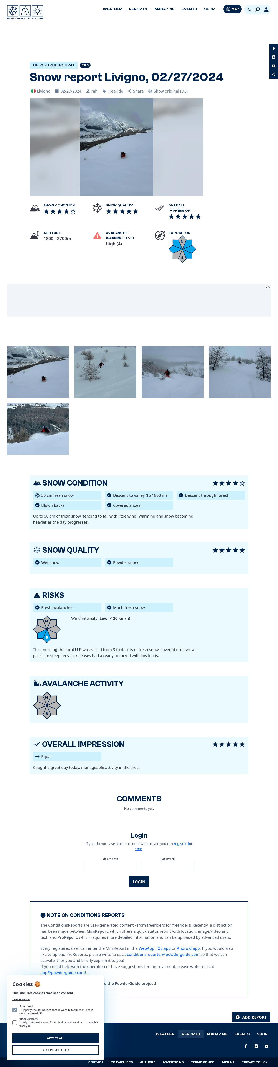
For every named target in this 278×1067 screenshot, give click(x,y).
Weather (112, 9)
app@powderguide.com (62, 972)
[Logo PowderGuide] (25, 12)
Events (189, 9)
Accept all (56, 1038)
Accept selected (55, 1050)
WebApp (146, 948)
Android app (188, 948)
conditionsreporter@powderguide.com (163, 954)
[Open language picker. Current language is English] (249, 9)
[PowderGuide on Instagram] (273, 57)
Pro (85, 65)
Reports (138, 9)
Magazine (164, 9)
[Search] (257, 9)
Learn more (21, 999)
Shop (209, 9)
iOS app (163, 948)
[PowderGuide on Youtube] (273, 66)
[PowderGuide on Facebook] (273, 48)
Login (139, 881)
